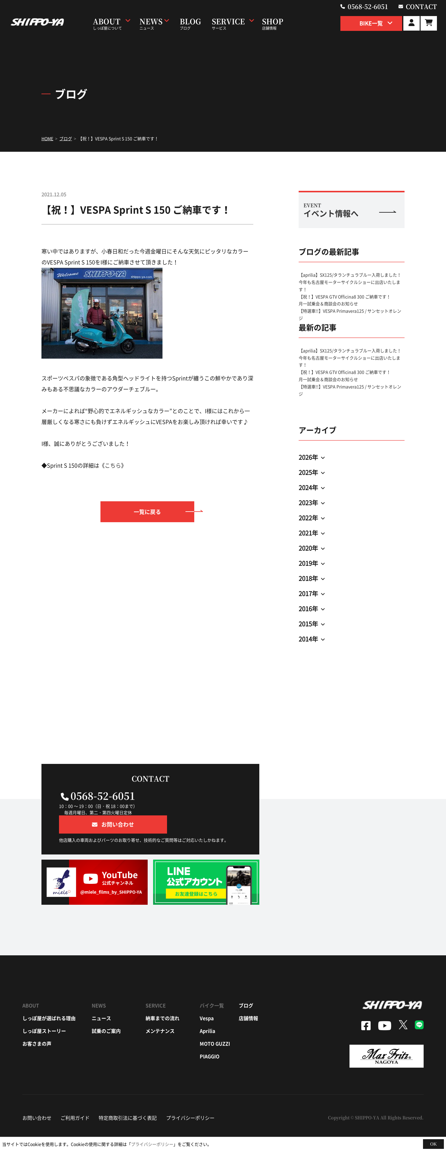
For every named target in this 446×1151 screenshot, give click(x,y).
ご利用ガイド (75, 1099)
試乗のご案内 (106, 1012)
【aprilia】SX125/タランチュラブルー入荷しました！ (350, 275)
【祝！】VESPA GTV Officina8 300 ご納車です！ (345, 297)
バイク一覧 (212, 987)
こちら (113, 465)
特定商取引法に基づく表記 (128, 1099)
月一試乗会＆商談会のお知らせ (328, 303)
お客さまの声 (36, 1025)
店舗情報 (248, 999)
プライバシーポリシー (190, 1099)
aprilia (207, 1012)
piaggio (209, 1038)
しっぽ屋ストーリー (44, 1012)
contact (422, 6)
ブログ (246, 987)
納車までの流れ (162, 999)
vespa (207, 999)
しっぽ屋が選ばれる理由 (49, 999)
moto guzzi (215, 1025)
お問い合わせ (36, 1099)
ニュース (101, 999)
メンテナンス (160, 1012)
